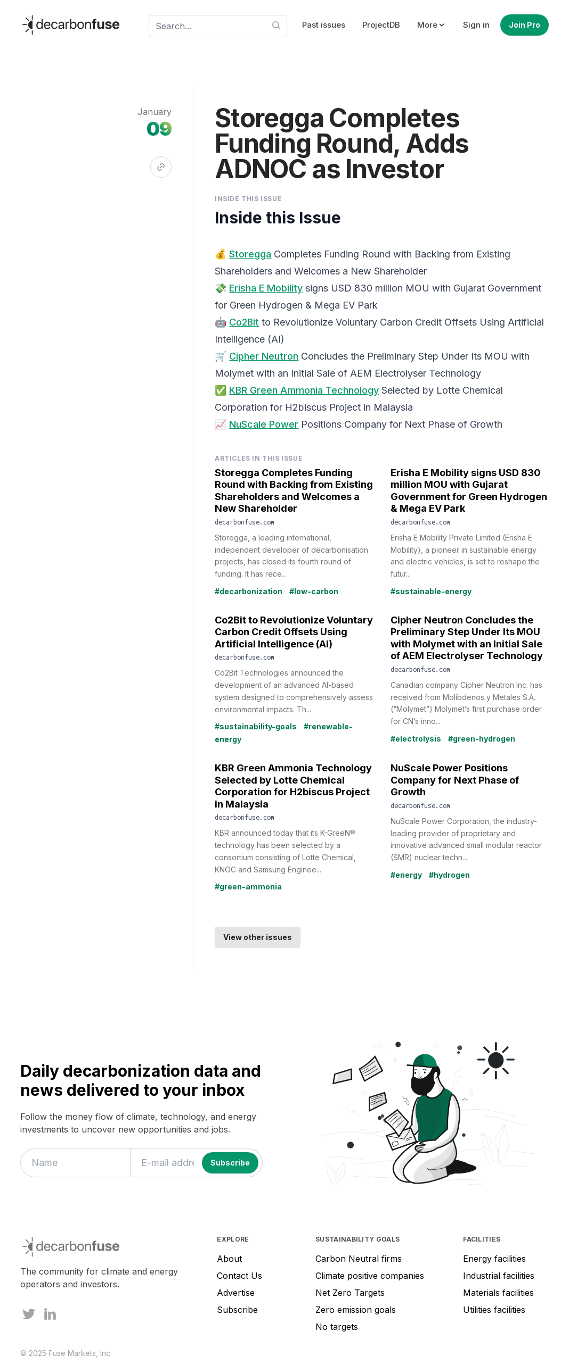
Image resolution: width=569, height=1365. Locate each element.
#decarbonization (248, 591)
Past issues (323, 25)
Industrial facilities (498, 1275)
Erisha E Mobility (266, 288)
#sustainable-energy (431, 591)
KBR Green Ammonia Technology (304, 390)
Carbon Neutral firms (358, 1258)
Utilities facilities (494, 1309)
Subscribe (237, 1309)
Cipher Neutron (263, 356)
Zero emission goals (355, 1309)
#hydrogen (449, 874)
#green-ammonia (248, 886)
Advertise (236, 1292)
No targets (336, 1326)
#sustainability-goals (256, 726)
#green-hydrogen (481, 738)
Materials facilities (498, 1292)
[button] (431, 25)
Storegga (250, 254)
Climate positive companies (369, 1275)
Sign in (476, 25)
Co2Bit (244, 322)
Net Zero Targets (350, 1292)
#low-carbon (313, 591)
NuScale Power (263, 424)
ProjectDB (381, 25)
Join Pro (524, 24)
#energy (406, 874)
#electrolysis (416, 738)
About (229, 1258)
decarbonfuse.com (244, 522)
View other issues (257, 937)
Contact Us (239, 1275)
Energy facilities (494, 1258)
